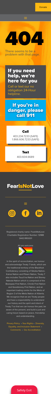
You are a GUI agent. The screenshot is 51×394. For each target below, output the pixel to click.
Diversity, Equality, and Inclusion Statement (26, 325)
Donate (43, 7)
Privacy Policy (13, 323)
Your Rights (27, 323)
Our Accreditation (32, 329)
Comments (15, 329)
